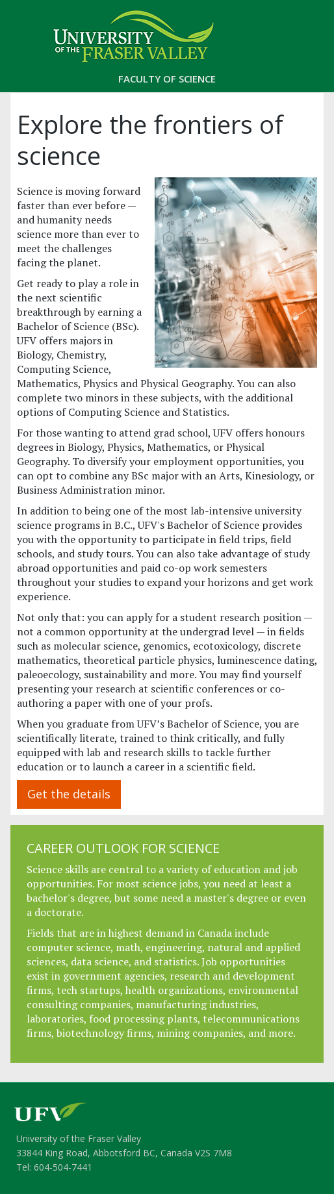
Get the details (68, 794)
